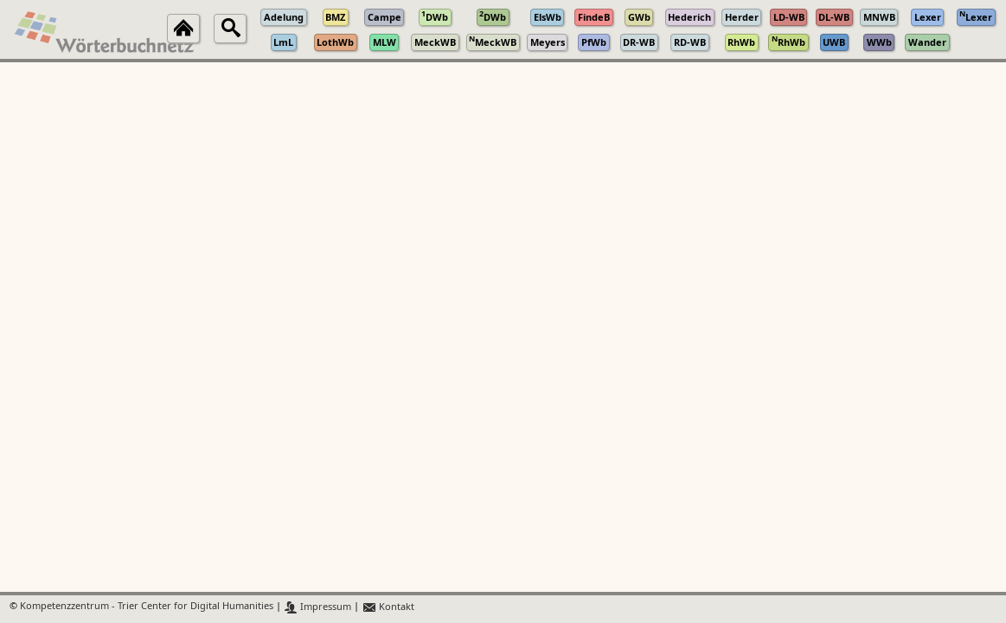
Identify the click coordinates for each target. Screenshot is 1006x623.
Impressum (318, 607)
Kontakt (388, 607)
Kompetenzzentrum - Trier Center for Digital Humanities (146, 607)
